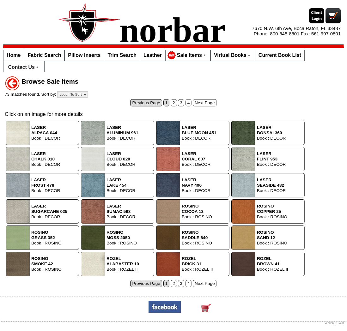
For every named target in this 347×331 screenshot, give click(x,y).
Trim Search (122, 55)
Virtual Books (233, 55)
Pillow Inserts (84, 55)
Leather (152, 55)
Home (14, 55)
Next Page (205, 102)
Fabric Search (44, 55)
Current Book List (280, 55)
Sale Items (187, 55)
